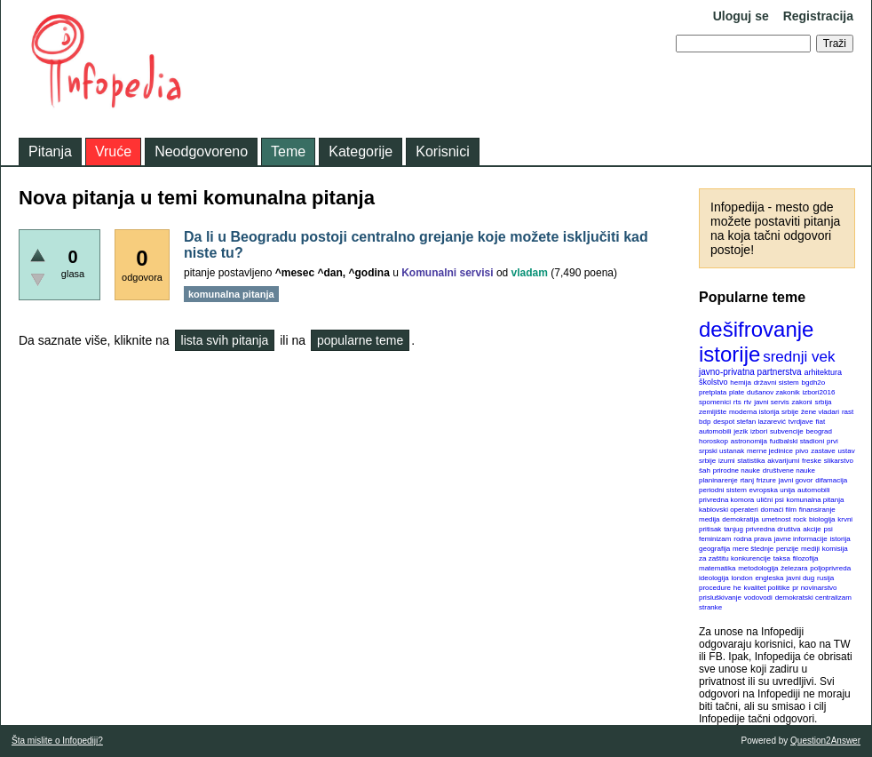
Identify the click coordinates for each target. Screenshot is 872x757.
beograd (819, 431)
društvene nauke (789, 470)
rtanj (747, 480)
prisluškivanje (720, 598)
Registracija (818, 16)
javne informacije (801, 539)
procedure (715, 588)
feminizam (715, 539)
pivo (802, 451)
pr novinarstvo (814, 588)
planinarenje (718, 480)
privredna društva (773, 529)
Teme (288, 151)
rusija (825, 578)
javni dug (800, 578)
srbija (822, 402)
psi (828, 529)
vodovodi (758, 598)
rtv (747, 402)
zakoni (802, 402)
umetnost (776, 519)
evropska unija (772, 490)
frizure (766, 480)
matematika (717, 568)
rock (799, 519)
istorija (840, 539)
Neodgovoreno (201, 151)
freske (811, 461)
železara (794, 568)
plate (736, 392)
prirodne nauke (736, 470)
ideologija (714, 578)
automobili (813, 490)
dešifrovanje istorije (756, 341)
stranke (710, 607)
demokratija (740, 519)
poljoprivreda (830, 568)
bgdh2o (814, 382)
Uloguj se (741, 16)
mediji (810, 549)
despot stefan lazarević (749, 422)
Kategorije (360, 151)
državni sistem (776, 382)
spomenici (715, 402)
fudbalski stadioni (797, 441)
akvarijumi (783, 461)
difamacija (831, 480)
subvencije (787, 431)
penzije (787, 549)
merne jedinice (770, 451)
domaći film (778, 510)
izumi (726, 461)
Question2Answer (825, 740)
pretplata (712, 392)
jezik (740, 431)
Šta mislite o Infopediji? (57, 740)
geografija (714, 549)
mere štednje (753, 549)
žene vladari (820, 412)
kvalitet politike (767, 588)
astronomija (749, 441)
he (737, 588)
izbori (758, 431)
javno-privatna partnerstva (750, 372)
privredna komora (726, 500)
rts (737, 402)
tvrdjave (801, 422)
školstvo (713, 382)
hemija (740, 382)
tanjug (733, 529)
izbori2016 (818, 392)
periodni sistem (723, 490)
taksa (781, 558)
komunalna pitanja (815, 500)
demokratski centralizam (813, 598)
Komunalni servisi (447, 273)
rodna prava (752, 539)
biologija (822, 519)
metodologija (758, 568)
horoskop (713, 441)
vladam (529, 273)
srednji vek (799, 356)
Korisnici (442, 151)
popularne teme (360, 340)
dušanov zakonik (773, 392)
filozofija (806, 558)
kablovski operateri (728, 510)
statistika (751, 461)
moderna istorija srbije (763, 412)
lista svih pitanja (225, 340)
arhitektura (823, 372)
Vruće (113, 151)
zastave (823, 451)
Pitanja (50, 151)
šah (704, 470)
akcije (811, 529)
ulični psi (770, 500)
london (742, 578)
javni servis (771, 402)
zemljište (712, 412)
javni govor (796, 480)
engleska (769, 578)
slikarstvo (838, 461)
